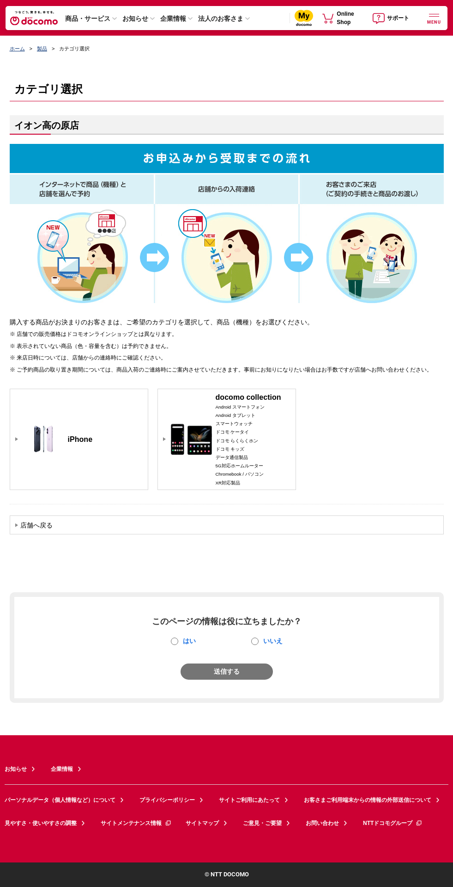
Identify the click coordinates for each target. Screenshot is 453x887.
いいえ (273, 641)
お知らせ (135, 18)
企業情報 (173, 18)
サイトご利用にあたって (249, 800)
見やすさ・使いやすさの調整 (41, 823)
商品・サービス (87, 18)
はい (189, 641)
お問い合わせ (322, 823)
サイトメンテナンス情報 (136, 823)
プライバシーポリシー (167, 800)
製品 (42, 48)
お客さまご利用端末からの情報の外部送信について (367, 800)
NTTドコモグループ (393, 823)
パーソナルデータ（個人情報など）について (60, 800)
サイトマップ (202, 823)
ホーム (17, 48)
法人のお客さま (220, 18)
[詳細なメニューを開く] (434, 17)
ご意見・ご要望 (262, 823)
